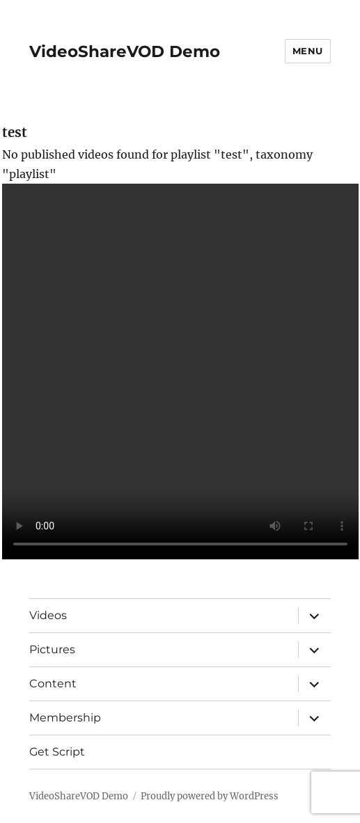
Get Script (57, 751)
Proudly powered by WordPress (210, 796)
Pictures (52, 649)
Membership (65, 717)
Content (53, 683)
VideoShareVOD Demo (124, 51)
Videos (48, 615)
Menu (307, 50)
